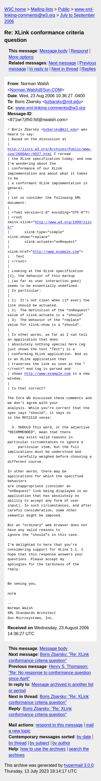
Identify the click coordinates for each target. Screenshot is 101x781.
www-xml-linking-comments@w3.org (50, 108)
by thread (18, 743)
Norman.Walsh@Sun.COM (36, 90)
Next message (62, 63)
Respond (79, 51)
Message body (54, 51)
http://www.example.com (56, 252)
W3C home (15, 9)
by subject (39, 743)
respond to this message (59, 725)
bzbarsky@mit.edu (63, 101)
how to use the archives (43, 749)
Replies (88, 69)
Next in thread (64, 69)
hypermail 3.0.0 (78, 765)
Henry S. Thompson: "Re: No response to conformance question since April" (50, 672)
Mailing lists (42, 9)
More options (21, 57)
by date (84, 737)
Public (64, 9)
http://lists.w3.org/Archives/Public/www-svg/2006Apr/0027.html (50, 152)
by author (61, 743)
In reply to (38, 69)
